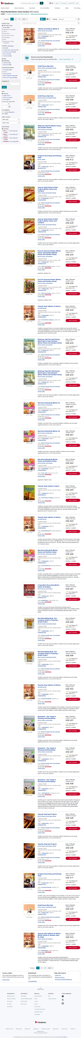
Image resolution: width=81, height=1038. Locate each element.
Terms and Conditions (62, 1037)
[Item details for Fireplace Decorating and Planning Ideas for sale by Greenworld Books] (29, 880)
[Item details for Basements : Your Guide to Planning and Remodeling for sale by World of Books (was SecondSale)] (29, 723)
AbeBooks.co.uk (9, 1028)
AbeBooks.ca (56, 1028)
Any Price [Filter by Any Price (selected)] (5, 93)
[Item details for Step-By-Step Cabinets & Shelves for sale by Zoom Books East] (29, 523)
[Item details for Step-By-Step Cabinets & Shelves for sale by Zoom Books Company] (29, 312)
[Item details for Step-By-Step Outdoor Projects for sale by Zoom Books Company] (29, 492)
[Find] (41, 3)
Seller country (6, 122)
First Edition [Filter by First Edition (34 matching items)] (7, 69)
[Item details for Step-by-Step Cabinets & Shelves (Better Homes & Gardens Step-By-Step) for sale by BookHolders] (29, 940)
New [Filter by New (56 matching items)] (5, 48)
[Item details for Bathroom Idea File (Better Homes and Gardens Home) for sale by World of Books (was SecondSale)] (29, 132)
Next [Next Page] (24, 19)
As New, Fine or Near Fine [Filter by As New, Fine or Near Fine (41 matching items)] (10, 50)
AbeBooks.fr (27, 1028)
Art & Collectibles (44, 8)
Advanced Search (5, 8)
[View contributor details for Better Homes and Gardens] (45, 30)
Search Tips (58, 975)
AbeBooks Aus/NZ (46, 1028)
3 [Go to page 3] (19, 19)
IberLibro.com (65, 1028)
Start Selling (77, 8)
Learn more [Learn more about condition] (11, 45)
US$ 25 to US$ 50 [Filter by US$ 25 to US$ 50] (7, 97)
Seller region (5, 119)
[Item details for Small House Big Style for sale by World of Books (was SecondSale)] (29, 910)
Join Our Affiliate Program (26, 998)
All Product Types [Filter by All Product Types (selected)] (7, 25)
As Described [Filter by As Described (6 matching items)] (7, 55)
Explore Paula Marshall (66, 59)
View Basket (10, 1006)
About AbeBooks (38, 996)
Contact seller (41, 45)
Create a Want (6, 979)
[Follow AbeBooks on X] (63, 999)
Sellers (67, 8)
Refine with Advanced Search (39, 14)
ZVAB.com (73, 1028)
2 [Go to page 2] (15, 19)
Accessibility (37, 1014)
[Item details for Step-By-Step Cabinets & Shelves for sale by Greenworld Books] (29, 691)
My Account (63, 3)
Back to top (40, 989)
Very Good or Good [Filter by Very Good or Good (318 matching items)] (9, 52)
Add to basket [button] (73, 43)
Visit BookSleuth (32, 981)
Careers (36, 1001)
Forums (36, 1004)
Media (35, 998)
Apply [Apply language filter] (4, 87)
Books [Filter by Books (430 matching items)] (5, 27)
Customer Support (52, 998)
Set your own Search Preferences (63, 979)
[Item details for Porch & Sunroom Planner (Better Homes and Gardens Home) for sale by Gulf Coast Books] (29, 286)
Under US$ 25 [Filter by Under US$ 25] (6, 95)
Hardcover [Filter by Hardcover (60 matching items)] (6, 62)
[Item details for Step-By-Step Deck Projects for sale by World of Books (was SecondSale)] (29, 820)
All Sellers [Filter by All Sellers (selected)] (6, 128)
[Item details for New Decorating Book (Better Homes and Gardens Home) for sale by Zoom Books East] (29, 555)
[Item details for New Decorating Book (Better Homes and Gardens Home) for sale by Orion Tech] (29, 464)
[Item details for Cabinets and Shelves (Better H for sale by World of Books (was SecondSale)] (29, 35)
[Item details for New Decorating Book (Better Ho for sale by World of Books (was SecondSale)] (29, 408)
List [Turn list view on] (43, 19)
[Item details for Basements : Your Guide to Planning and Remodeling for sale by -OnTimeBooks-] (29, 786)
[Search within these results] (51, 23)
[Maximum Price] (5, 107)
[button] (78, 23)
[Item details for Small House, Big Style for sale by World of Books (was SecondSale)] (29, 71)
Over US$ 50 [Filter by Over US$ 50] (6, 99)
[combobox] (30, 3)
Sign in (57, 3)
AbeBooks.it (36, 1028)
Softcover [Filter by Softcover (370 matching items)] (6, 64)
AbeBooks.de (19, 1028)
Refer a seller (24, 1004)
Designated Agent (38, 1011)
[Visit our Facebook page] (63, 996)
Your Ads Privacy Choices (39, 1009)
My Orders (9, 1004)
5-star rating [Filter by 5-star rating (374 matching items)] (10, 141)
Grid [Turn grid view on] (48, 19)
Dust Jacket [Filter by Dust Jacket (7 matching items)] (6, 73)
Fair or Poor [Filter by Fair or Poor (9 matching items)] (6, 54)
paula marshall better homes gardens (18, 14)
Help (77, 3)
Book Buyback (24, 1001)
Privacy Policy (37, 1006)
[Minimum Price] (5, 104)
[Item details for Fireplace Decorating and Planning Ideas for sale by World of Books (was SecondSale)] (29, 162)
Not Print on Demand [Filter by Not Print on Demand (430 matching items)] (9, 77)
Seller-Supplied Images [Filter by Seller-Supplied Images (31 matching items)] (9, 75)
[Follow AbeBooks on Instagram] (63, 1003)
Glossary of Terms (59, 977)
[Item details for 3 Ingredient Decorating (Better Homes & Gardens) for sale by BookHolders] (29, 590)
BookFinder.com (40, 1032)
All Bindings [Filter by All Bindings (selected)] (6, 60)
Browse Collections (19, 8)
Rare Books (32, 8)
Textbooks (57, 8)
